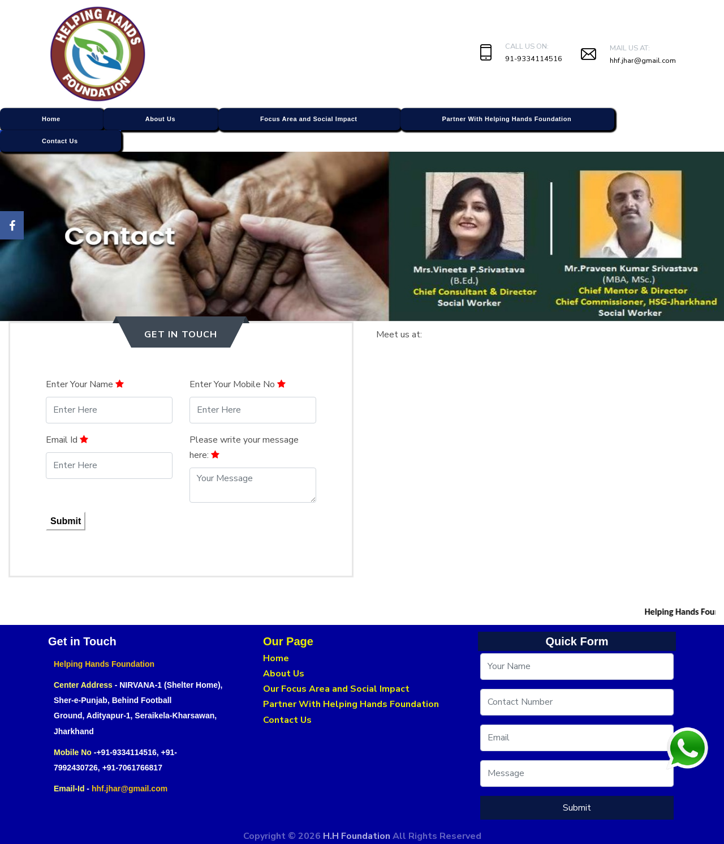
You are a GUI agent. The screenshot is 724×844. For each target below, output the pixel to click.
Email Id (67, 440)
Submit (65, 521)
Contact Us (60, 141)
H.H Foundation (358, 836)
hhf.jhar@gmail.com (643, 60)
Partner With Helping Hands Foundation (507, 118)
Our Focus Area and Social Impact (336, 689)
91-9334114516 (533, 59)
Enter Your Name (85, 384)
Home (51, 118)
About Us (160, 118)
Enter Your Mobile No (237, 384)
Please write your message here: (244, 447)
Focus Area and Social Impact (308, 118)
